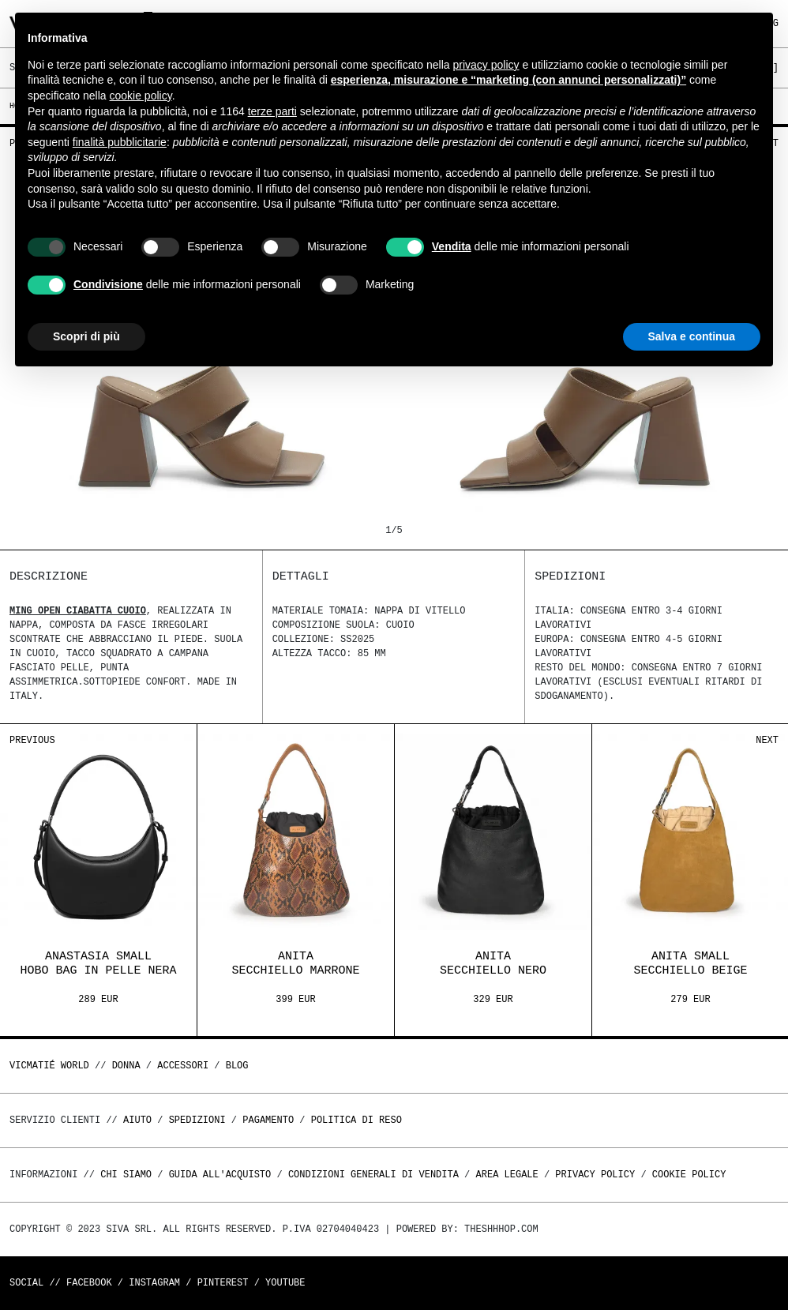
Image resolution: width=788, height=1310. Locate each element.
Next (767, 740)
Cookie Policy (689, 1174)
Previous (32, 740)
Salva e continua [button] (691, 336)
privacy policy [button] (486, 64)
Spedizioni (197, 1120)
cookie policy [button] (141, 95)
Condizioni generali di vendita (373, 1174)
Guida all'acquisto (220, 1174)
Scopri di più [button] (86, 336)
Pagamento (268, 1120)
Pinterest (223, 1282)
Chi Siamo (126, 1174)
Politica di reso (356, 1120)
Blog (237, 1065)
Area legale (506, 1174)
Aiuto (137, 1120)
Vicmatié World (49, 1065)
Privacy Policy (595, 1174)
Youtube (285, 1282)
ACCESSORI (182, 1065)
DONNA (126, 1065)
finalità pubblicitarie (120, 142)
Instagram (154, 1282)
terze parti (272, 111)
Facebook (89, 1282)
